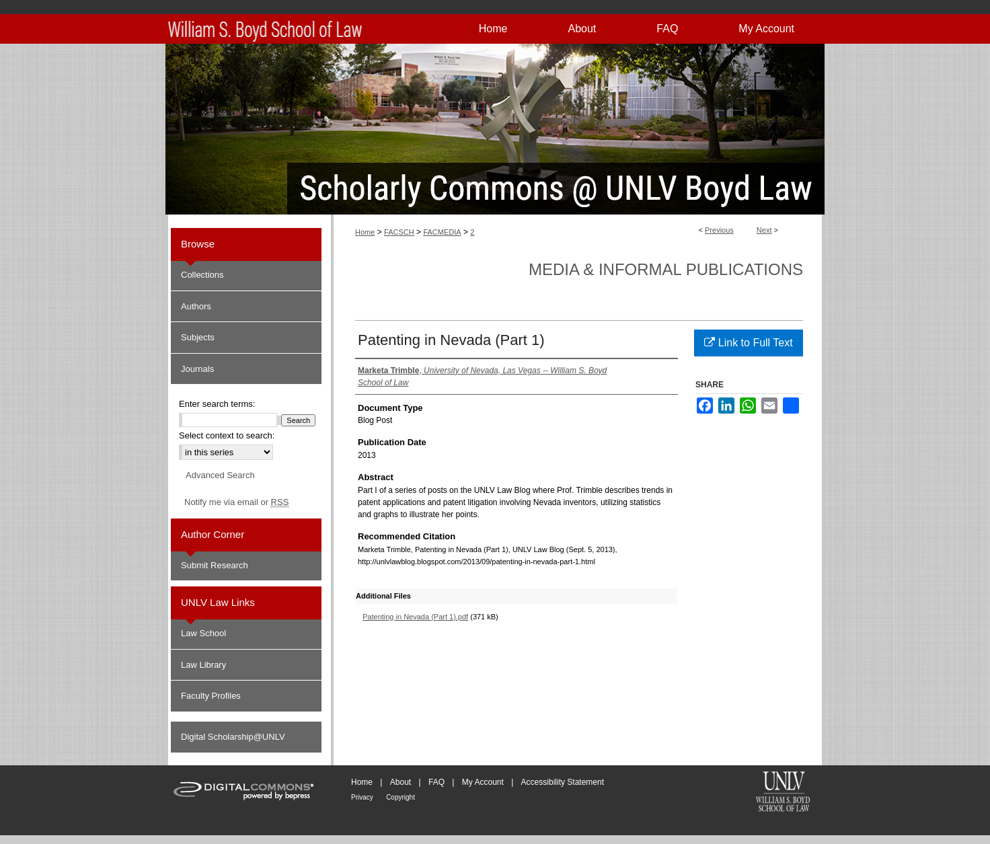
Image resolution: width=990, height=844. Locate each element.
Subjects (198, 337)
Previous (719, 230)
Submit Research (214, 565)
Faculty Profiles (211, 696)
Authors (196, 306)
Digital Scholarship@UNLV (233, 737)
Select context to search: (226, 435)
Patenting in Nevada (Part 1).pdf (415, 617)
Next (764, 230)
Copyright (400, 797)
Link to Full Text (748, 342)
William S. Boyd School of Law (782, 793)
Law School (203, 633)
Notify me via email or (236, 502)
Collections (202, 275)
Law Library (203, 665)
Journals (197, 369)
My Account (483, 782)
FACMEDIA (442, 232)
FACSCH (399, 232)
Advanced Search (220, 475)
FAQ (436, 782)
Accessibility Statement (562, 782)
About (400, 782)
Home (365, 232)
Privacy (362, 797)
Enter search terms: (217, 404)
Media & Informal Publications (666, 269)
